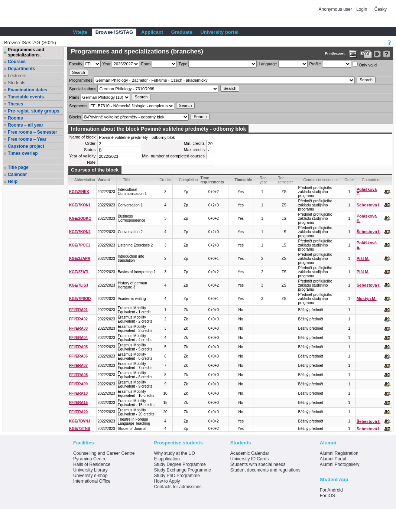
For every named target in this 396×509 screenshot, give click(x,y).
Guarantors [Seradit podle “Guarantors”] (371, 180)
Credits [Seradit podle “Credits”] (165, 180)
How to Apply (167, 481)
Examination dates (27, 89)
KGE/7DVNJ (79, 421)
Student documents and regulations (265, 470)
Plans (74, 97)
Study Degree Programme (179, 464)
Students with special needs (258, 464)
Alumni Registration (339, 453)
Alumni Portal (333, 458)
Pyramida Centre (90, 458)
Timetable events (26, 96)
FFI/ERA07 (78, 365)
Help (12, 181)
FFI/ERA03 (78, 328)
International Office (92, 481)
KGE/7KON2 (80, 232)
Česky (380, 9)
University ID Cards (249, 458)
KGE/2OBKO (80, 218)
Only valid (365, 64)
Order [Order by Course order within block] (349, 180)
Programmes (80, 80)
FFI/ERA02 (78, 319)
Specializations (82, 89)
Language (268, 64)
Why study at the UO (174, 453)
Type (183, 64)
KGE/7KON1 (80, 205)
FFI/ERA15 (78, 403)
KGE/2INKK (79, 192)
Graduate (181, 32)
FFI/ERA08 (78, 375)
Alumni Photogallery (340, 464)
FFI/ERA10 (78, 393)
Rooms (15, 118)
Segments (78, 106)
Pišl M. (363, 258)
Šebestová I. (368, 205)
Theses (15, 104)
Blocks (75, 117)
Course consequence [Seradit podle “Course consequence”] (321, 180)
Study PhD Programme (176, 475)
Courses (17, 61)
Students (16, 82)
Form (146, 64)
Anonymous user (336, 9)
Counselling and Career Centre (103, 453)
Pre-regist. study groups (33, 111)
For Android (331, 490)
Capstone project (26, 146)
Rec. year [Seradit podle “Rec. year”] (263, 180)
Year (107, 64)
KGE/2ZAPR (79, 259)
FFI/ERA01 (78, 310)
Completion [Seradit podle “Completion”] (188, 180)
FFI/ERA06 (78, 356)
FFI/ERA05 (78, 347)
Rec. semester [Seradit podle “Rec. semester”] (285, 180)
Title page (18, 167)
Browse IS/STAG (114, 32)
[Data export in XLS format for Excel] (353, 54)
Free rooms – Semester (32, 132)
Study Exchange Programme (182, 470)
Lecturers (17, 75)
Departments (21, 68)
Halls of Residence (91, 464)
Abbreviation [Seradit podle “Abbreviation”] (84, 180)
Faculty (75, 64)
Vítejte (80, 32)
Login (361, 9)
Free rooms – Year (27, 139)
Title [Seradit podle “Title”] (126, 180)
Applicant (152, 32)
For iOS (327, 495)
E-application (166, 458)
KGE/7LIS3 (78, 285)
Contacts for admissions (177, 486)
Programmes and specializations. (26, 52)
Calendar (17, 174)
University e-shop (90, 475)
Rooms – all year (25, 125)
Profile (315, 64)
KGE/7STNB (79, 429)
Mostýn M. (367, 298)
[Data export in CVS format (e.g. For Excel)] (366, 54)
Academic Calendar (249, 453)
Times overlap (23, 153)
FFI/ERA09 (78, 384)
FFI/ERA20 (78, 412)
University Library (90, 470)
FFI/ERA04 (78, 338)
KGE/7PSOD (80, 299)
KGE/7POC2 (79, 245)
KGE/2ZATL (79, 272)
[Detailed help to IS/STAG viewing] (386, 54)
